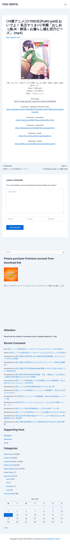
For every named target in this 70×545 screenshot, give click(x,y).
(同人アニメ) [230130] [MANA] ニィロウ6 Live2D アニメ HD (37, 409)
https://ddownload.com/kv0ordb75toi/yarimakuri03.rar (35, 128)
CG (7, 483)
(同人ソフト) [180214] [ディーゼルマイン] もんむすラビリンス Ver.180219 (35, 349)
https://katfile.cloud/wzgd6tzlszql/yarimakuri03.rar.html (35, 144)
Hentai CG (7, 458)
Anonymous (8, 381)
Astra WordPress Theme (51, 539)
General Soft (8, 476)
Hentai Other (8, 473)
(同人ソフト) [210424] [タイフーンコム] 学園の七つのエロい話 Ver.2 (40, 412)
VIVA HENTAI (10, 4)
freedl (6, 443)
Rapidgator (8, 436)
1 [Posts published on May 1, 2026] (43, 508)
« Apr (6, 528)
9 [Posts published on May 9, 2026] (52, 512)
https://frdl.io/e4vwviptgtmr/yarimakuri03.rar (35, 136)
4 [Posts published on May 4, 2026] (8, 512)
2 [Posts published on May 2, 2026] (52, 508)
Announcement (9, 494)
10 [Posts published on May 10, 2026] (62, 512)
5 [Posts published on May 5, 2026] (17, 512)
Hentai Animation (10, 462)
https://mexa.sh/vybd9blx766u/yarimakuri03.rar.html (35, 120)
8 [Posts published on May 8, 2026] (43, 512)
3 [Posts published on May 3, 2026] (61, 508)
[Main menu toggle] (65, 4)
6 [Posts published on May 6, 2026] (26, 512)
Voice (8, 490)
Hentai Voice (8, 465)
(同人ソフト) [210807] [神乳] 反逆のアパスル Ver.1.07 (35, 387)
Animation (10, 487)
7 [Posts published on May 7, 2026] (34, 512)
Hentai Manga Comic (11, 469)
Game (8, 479)
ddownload (8, 439)
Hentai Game (8, 454)
